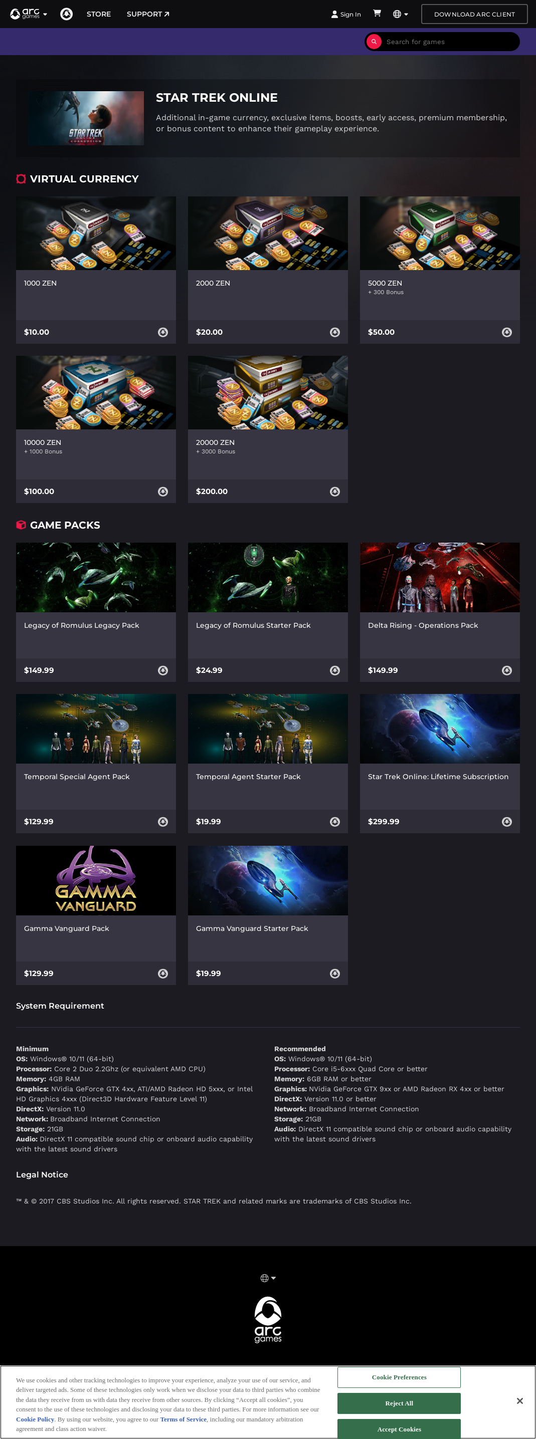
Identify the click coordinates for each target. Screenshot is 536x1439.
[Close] (520, 1401)
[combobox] (451, 42)
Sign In (346, 14)
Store (99, 14)
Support (148, 14)
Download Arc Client (474, 14)
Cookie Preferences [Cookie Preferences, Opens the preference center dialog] (399, 1377)
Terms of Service (183, 1419)
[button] (29, 14)
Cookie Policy (35, 1419)
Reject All (399, 1403)
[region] (268, 1402)
